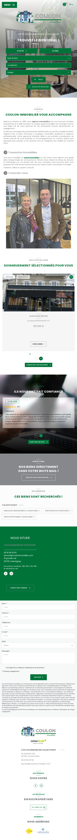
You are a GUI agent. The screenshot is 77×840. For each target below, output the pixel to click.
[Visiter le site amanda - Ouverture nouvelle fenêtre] (43, 831)
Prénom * (5, 613)
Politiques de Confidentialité (37, 709)
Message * (6, 651)
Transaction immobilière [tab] (22, 152)
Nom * (4, 604)
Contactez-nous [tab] (18, 173)
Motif (4, 641)
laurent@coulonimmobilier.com (18, 555)
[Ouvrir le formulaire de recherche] (38, 79)
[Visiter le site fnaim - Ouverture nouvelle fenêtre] (29, 831)
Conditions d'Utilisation (59, 709)
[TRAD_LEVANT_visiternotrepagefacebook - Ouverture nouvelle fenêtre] (6, 573)
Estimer (55, 51)
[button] (41, 358)
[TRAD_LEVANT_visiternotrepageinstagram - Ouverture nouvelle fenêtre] (11, 573)
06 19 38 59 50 (10, 552)
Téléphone (6, 622)
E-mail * (5, 632)
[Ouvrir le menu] (9, 5)
